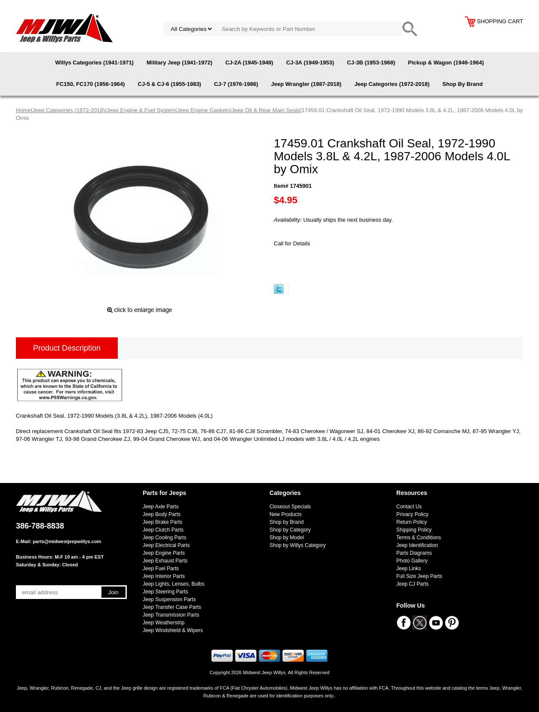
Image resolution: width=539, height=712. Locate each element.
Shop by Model (287, 538)
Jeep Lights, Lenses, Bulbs (173, 584)
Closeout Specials (290, 507)
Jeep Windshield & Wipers (173, 630)
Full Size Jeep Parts (419, 576)
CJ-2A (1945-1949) (249, 62)
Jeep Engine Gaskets (203, 110)
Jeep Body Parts (162, 514)
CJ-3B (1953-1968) (371, 62)
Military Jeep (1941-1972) (179, 62)
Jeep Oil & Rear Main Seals (265, 110)
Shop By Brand (462, 84)
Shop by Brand (286, 522)
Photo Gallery (412, 561)
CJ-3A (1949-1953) (310, 62)
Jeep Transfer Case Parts (172, 607)
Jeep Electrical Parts (166, 545)
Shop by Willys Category (298, 545)
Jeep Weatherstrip (163, 623)
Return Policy (411, 522)
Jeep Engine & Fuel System (141, 110)
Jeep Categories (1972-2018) (391, 84)
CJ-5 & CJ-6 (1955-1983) (169, 84)
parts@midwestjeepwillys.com (67, 541)
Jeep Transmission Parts (171, 615)
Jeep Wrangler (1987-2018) (306, 84)
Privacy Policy (412, 514)
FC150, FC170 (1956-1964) (90, 84)
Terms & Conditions (418, 538)
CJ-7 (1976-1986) (236, 84)
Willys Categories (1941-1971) (94, 62)
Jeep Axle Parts (160, 507)
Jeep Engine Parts (164, 553)
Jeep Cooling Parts (164, 538)
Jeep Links (408, 568)
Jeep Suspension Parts (169, 599)
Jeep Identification (417, 545)
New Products (286, 514)
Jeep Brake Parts (162, 522)
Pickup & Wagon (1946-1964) (446, 62)
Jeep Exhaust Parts (165, 561)
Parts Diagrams (414, 553)
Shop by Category (290, 530)
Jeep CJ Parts (412, 584)
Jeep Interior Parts (164, 576)
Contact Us (409, 507)
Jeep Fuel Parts (161, 568)
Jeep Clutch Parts (163, 530)
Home (23, 110)
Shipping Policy (414, 530)
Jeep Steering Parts (165, 592)
